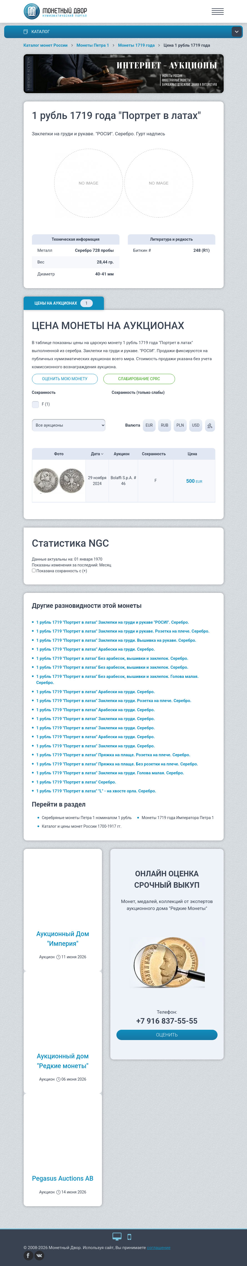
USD (195, 425)
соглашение (159, 1247)
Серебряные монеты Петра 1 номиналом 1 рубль (87, 817)
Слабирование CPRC (139, 379)
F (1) (46, 404)
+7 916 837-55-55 (167, 1021)
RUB (164, 425)
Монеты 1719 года (136, 45)
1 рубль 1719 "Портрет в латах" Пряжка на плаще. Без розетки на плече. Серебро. (117, 764)
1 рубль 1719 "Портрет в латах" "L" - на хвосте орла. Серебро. (96, 791)
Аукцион (123, 454)
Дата (97, 454)
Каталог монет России (46, 45)
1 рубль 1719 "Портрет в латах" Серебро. (76, 782)
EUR (149, 425)
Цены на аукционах (64, 303)
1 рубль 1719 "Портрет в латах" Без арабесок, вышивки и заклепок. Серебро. (112, 658)
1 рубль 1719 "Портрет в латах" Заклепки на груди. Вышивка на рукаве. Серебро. (116, 640)
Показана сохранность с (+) (61, 571)
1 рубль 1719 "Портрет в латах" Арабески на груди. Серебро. (95, 649)
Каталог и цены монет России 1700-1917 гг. (82, 826)
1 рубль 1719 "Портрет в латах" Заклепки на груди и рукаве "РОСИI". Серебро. (112, 622)
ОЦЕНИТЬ (167, 1035)
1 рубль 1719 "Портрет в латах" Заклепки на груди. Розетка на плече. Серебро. (113, 700)
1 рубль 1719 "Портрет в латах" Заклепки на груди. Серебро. (95, 718)
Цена (194, 454)
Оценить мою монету (64, 379)
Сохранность (155, 454)
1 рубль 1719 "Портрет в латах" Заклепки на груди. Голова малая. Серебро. (110, 772)
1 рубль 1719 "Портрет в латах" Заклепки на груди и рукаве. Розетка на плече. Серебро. (122, 631)
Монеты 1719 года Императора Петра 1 (178, 817)
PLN (180, 425)
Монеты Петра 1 (93, 45)
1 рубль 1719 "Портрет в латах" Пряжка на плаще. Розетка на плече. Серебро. (113, 754)
